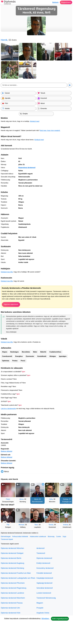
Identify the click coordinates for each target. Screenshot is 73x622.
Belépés (55, 2)
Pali (8, 525)
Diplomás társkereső (44, 558)
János (21, 499)
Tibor (36, 525)
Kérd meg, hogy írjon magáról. (50, 130)
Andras (65, 525)
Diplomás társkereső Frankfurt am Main (16, 573)
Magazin (39, 603)
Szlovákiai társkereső (44, 588)
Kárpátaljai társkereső (44, 578)
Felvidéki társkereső (44, 573)
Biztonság (51, 536)
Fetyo (8, 499)
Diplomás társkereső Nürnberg (12, 568)
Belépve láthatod (6, 451)
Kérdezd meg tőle (7, 272)
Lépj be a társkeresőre (8, 408)
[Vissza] (4, 492)
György (65, 499)
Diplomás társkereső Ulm (10, 608)
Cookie (58, 536)
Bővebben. (46, 619)
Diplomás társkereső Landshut (12, 593)
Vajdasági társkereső (44, 583)
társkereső (40, 548)
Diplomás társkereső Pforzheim (13, 583)
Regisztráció (66, 2)
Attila (51, 499)
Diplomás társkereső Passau (12, 603)
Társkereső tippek (7, 539)
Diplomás (8, 2)
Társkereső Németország (46, 598)
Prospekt (39, 608)
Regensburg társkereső (26, 167)
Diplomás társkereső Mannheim (13, 598)
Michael (21, 525)
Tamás (51, 525)
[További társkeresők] (69, 492)
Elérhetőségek (6, 536)
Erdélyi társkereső (43, 563)
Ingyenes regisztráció (11, 304)
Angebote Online (42, 613)
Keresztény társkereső (45, 568)
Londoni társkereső (43, 593)
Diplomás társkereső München (12, 548)
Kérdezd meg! (34, 121)
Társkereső (40, 553)
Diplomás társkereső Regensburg (13, 588)
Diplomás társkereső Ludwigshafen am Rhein (18, 578)
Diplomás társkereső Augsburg (12, 563)
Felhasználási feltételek (20, 536)
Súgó (64, 536)
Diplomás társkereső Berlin (11, 558)
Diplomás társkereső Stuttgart (12, 553)
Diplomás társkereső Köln (10, 613)
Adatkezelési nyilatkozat (38, 536)
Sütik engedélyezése (60, 619)
